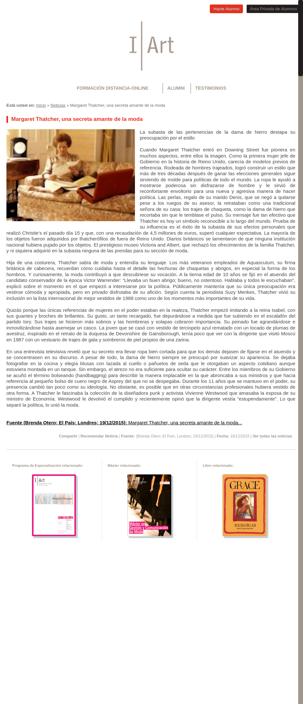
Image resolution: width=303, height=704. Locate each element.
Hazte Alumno (226, 8)
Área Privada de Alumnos (273, 8)
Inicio (41, 105)
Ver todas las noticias (272, 436)
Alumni (176, 88)
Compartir (68, 436)
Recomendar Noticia (99, 436)
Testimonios (210, 88)
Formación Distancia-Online (112, 88)
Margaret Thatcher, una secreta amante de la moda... (124, 422)
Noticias (57, 105)
